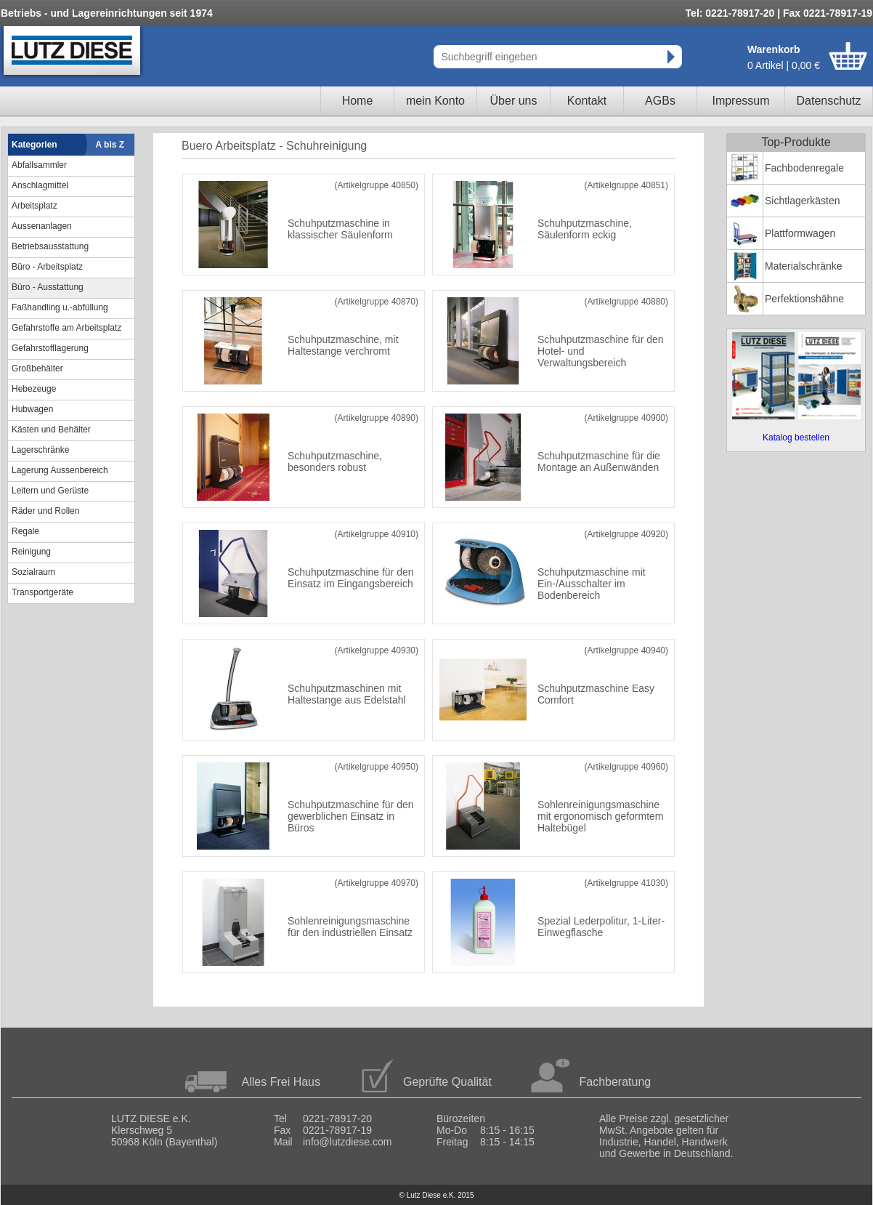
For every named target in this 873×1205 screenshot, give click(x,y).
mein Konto (435, 100)
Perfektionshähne (804, 299)
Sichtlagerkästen (802, 200)
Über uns (513, 100)
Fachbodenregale (804, 168)
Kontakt (586, 100)
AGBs (660, 100)
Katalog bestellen (796, 437)
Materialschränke (803, 266)
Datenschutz (829, 100)
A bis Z (110, 145)
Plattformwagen (800, 233)
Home (357, 100)
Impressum (740, 100)
